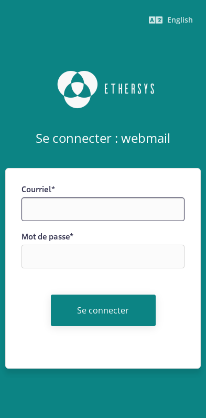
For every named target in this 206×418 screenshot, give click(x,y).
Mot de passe (47, 237)
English (171, 20)
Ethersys (103, 90)
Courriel (38, 189)
